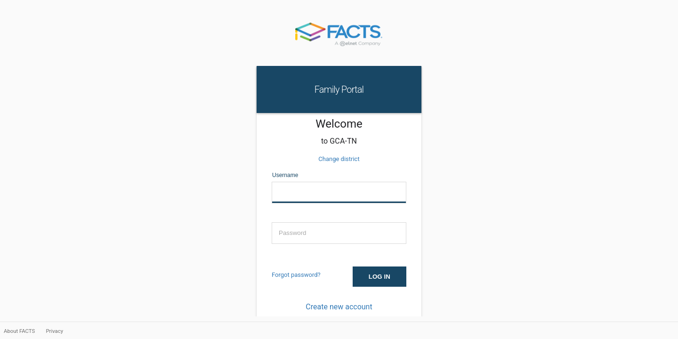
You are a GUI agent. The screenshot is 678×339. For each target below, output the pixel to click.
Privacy (54, 331)
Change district (338, 158)
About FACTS (20, 331)
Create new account (339, 306)
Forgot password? (296, 274)
